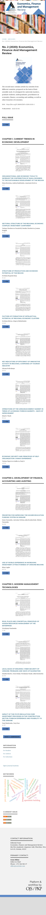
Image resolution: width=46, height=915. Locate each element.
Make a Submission (12, 737)
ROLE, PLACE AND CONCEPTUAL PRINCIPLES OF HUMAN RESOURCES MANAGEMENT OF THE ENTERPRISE (20, 623)
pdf (6, 124)
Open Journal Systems (11, 766)
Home (4, 39)
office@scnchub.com (17, 866)
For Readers (7, 750)
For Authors (7, 754)
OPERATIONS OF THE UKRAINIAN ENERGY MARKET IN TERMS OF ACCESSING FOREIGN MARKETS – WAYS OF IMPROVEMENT (22, 411)
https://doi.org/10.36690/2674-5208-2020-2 (20, 104)
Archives (11, 39)
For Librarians (7, 757)
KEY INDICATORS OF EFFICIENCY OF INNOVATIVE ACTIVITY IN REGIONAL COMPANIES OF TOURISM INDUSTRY (21, 364)
